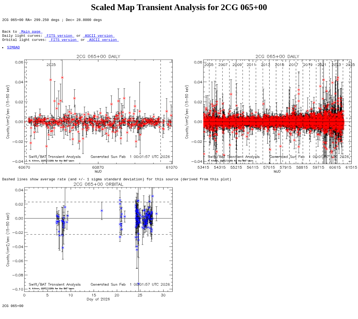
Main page (30, 33)
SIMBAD (13, 52)
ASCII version (99, 38)
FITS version (59, 38)
